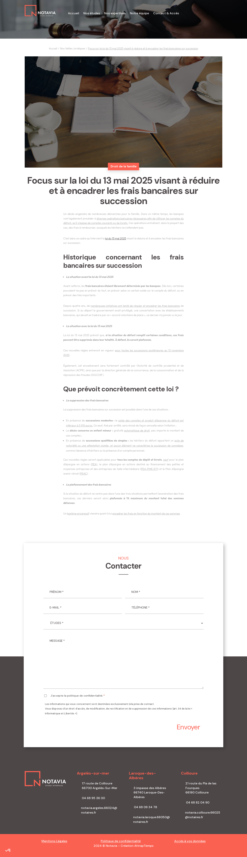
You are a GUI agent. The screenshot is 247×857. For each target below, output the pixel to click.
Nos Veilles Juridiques (72, 48)
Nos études (91, 13)
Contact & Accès (166, 13)
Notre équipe (139, 13)
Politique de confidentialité (121, 841)
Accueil (73, 13)
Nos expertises (115, 13)
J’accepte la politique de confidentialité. (77, 695)
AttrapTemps (143, 846)
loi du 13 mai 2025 (115, 238)
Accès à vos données (190, 841)
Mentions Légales (54, 841)
